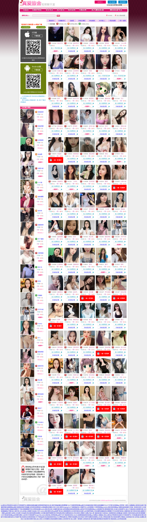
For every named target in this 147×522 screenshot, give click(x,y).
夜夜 (122, 264)
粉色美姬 (92, 375)
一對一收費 (122, 20)
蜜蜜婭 (107, 43)
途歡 (106, 319)
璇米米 (40, 211)
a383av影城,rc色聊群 (26, 511)
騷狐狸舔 (41, 352)
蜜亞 (122, 319)
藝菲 (58, 98)
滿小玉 (40, 267)
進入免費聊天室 (71, 490)
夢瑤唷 (75, 126)
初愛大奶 (41, 168)
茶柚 (106, 154)
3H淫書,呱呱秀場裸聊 (47, 513)
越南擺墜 (41, 196)
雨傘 (122, 154)
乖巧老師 (123, 430)
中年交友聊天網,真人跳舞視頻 (121, 511)
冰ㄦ (39, 337)
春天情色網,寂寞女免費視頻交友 (64, 513)
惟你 (90, 264)
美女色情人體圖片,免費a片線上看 (84, 513)
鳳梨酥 (107, 458)
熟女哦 (40, 380)
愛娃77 (40, 408)
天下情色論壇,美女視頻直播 (44, 517)
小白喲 (107, 209)
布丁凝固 (41, 239)
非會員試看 (71, 51)
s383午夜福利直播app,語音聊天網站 (11, 515)
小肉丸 (75, 181)
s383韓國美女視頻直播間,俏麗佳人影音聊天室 (57, 519)
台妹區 (72, 20)
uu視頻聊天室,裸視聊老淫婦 (104, 509)
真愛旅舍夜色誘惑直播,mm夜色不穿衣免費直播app (80, 509)
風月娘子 (107, 402)
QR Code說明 (41, 27)
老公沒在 (123, 347)
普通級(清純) (85, 24)
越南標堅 (60, 237)
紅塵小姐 (123, 181)
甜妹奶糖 (41, 126)
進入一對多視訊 (56, 48)
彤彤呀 (59, 485)
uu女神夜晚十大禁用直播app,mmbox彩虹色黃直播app (102, 507)
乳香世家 (92, 181)
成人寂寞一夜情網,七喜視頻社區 (80, 519)
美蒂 (58, 319)
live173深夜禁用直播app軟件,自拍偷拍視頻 (80, 505)
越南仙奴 (107, 98)
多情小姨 (92, 126)
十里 (122, 375)
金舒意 (59, 430)
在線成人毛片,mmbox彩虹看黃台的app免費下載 (46, 511)
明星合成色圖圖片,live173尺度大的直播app (107, 505)
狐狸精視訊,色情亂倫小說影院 (118, 513)
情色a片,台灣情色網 (59, 517)
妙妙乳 (75, 292)
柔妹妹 (123, 209)
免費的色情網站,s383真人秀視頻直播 (99, 517)
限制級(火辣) (63, 24)
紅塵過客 (41, 140)
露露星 (75, 485)
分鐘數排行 (61, 20)
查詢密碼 (123, 2)
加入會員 (112, 2)
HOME (110, 15)
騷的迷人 (92, 485)
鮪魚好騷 (123, 292)
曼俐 (90, 430)
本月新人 (102, 20)
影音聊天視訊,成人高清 (35, 519)
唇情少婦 (123, 126)
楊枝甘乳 (60, 43)
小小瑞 (40, 182)
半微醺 (123, 71)
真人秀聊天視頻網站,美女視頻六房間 (76, 517)
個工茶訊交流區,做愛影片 (138, 511)
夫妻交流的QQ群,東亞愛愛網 (136, 513)
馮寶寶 (59, 209)
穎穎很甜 (76, 154)
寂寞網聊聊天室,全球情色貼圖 (31, 509)
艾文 (122, 98)
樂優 (106, 181)
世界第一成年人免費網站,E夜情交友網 (131, 505)
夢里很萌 (41, 394)
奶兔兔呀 (107, 375)
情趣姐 (40, 295)
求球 (106, 126)
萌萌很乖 (92, 209)
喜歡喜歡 (60, 347)
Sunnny (40, 323)
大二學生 (76, 430)
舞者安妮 (60, 458)
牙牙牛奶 (41, 309)
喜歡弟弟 (76, 347)
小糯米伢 (92, 43)
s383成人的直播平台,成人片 (121, 509)
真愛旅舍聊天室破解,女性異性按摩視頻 (29, 507)
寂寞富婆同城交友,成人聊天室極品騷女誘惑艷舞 (52, 505)
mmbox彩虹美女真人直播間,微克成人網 (53, 509)
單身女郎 (107, 71)
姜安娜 (91, 292)
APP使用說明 (26, 27)
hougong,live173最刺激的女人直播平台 (74, 507)
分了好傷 (92, 402)
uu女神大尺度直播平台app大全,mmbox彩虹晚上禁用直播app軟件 (42, 515)
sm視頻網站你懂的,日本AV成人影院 (52, 507)
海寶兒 (75, 402)
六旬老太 (41, 422)
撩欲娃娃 (60, 126)
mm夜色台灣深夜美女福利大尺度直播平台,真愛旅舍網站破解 (19, 505)
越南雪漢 (76, 43)
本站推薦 (92, 20)
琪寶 (90, 71)
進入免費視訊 (71, 48)
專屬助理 (123, 458)
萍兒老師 (107, 292)
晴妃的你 (107, 430)
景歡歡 (40, 436)
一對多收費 (112, 20)
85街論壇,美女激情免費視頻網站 (30, 513)
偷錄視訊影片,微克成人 (102, 513)
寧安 (39, 281)
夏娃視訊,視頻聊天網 (136, 509)
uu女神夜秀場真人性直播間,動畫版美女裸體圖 (98, 511)
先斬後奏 (41, 253)
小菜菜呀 (60, 402)
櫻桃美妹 (76, 319)
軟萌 (90, 319)
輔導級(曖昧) (74, 24)
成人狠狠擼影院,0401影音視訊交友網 (72, 511)
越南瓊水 (60, 292)
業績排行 (51, 20)
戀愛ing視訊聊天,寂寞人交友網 (11, 513)
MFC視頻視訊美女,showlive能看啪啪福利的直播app (77, 515)
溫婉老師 (41, 225)
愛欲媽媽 (92, 154)
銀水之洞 (76, 98)
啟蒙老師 (123, 402)
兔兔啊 (40, 154)
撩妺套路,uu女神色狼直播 (118, 519)
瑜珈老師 (41, 112)
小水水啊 (123, 43)
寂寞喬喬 (76, 71)
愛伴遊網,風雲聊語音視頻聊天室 (100, 519)
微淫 (106, 264)
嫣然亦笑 (41, 366)
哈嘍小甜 (60, 71)
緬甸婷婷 (41, 450)
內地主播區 (81, 20)
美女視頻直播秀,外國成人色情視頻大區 (122, 517)
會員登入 (100, 2)
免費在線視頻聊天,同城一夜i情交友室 (130, 507)
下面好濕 (76, 209)
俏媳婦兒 (60, 181)
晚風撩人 (92, 98)
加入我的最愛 (121, 15)
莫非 (74, 237)
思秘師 (59, 154)
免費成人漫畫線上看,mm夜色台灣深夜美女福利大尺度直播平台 (112, 515)
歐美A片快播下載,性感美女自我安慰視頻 (23, 517)
